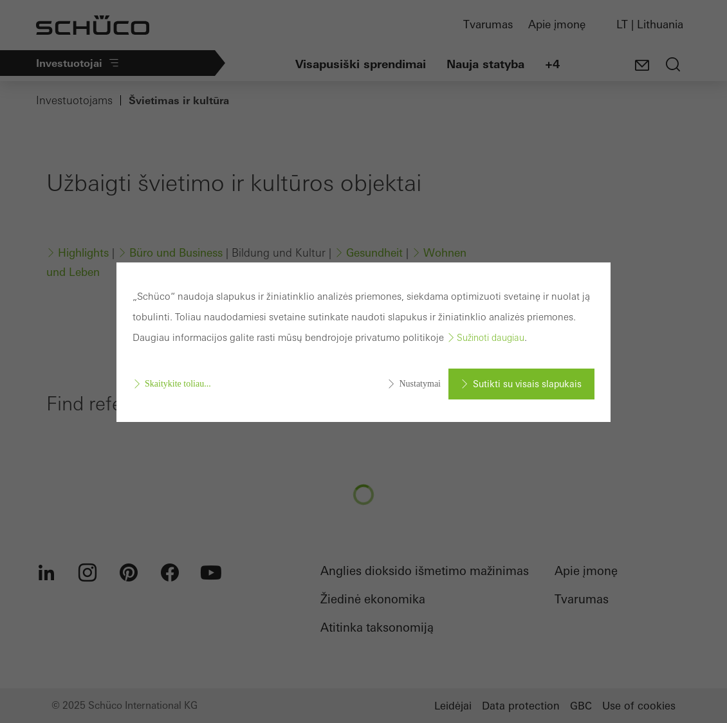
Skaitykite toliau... (178, 384)
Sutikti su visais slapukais (527, 384)
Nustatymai (420, 384)
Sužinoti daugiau (490, 338)
